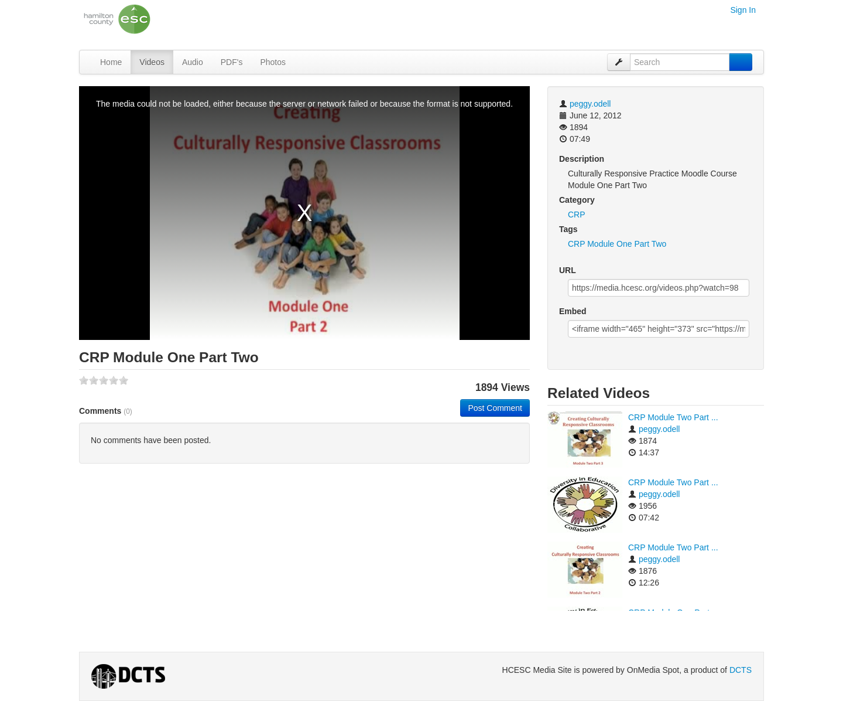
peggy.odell (590, 103)
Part (641, 244)
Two (659, 244)
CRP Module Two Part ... (673, 417)
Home (111, 62)
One (624, 244)
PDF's (232, 62)
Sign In (743, 10)
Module (600, 244)
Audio (192, 62)
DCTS (740, 670)
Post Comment (495, 408)
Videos (152, 62)
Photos (273, 62)
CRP (576, 214)
